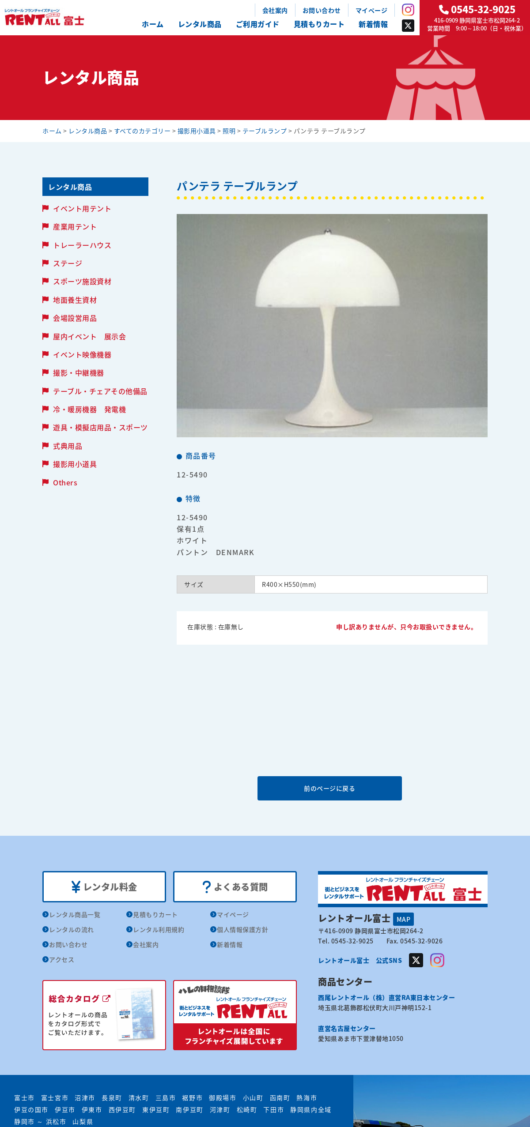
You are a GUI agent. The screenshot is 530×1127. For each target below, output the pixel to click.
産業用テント (75, 226)
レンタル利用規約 (158, 929)
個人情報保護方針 (242, 929)
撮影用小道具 (75, 463)
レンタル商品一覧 (74, 914)
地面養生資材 (75, 299)
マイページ (372, 10)
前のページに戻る (331, 788)
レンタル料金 (104, 887)
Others (65, 482)
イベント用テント (82, 208)
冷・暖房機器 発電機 (89, 409)
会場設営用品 (75, 317)
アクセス (61, 959)
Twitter (408, 25)
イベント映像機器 (82, 354)
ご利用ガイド (258, 24)
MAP (404, 919)
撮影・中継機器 (78, 372)
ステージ (67, 263)
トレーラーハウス (82, 245)
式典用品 (67, 445)
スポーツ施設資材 (82, 281)
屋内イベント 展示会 (89, 336)
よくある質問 (235, 887)
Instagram (408, 10)
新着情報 (373, 24)
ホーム (153, 24)
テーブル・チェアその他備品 (100, 391)
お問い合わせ (322, 10)
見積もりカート (319, 24)
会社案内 (275, 10)
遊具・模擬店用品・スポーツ (100, 427)
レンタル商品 (200, 24)
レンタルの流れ (71, 929)
